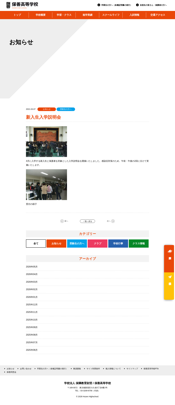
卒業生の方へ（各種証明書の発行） (116, 5)
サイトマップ (132, 369)
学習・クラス (64, 15)
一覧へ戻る (87, 221)
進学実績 (87, 15)
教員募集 (77, 369)
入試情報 (134, 15)
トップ (17, 15)
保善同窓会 (11, 372)
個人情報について (113, 369)
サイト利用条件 (93, 369)
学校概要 (41, 15)
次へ (108, 221)
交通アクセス (157, 15)
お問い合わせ (25, 369)
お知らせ (10, 369)
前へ (66, 221)
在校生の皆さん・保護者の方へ (153, 5)
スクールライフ (110, 15)
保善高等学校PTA (151, 369)
